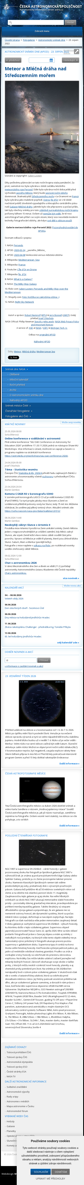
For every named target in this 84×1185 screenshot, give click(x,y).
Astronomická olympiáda (20, 1061)
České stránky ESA (16, 1071)
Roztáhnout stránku (69, 51)
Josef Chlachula (46, 318)
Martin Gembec (12, 489)
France (22, 264)
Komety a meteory (16, 1145)
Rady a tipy (12, 1096)
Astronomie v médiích (18, 1101)
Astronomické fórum (17, 1111)
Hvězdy (10, 1121)
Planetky (11, 1131)
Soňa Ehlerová (12, 434)
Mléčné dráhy (25, 206)
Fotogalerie (29, 40)
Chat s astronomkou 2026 (21, 562)
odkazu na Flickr (42, 545)
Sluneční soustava (16, 1140)
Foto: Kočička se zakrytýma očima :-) (40, 297)
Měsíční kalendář (19, 379)
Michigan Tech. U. (59, 328)
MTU (44, 315)
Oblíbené (14, 374)
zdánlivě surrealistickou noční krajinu (58, 210)
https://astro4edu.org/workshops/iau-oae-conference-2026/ (36, 455)
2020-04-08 (19, 255)
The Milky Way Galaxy (25, 283)
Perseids (18, 245)
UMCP (66, 315)
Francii (75, 196)
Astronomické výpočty (18, 1091)
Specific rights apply (44, 321)
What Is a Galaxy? (23, 279)
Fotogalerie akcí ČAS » (18, 416)
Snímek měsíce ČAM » (18, 405)
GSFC (45, 328)
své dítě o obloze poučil (59, 220)
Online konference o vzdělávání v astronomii (32, 438)
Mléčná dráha (29, 351)
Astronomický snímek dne (51, 40)
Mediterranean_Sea (28, 259)
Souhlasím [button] (41, 1171)
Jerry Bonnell (56, 315)
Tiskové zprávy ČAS (17, 1057)
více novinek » (71, 578)
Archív (13, 389)
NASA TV (11, 1076)
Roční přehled (17, 384)
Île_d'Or (22, 274)
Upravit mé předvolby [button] (50, 1178)
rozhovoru (47, 476)
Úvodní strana (12, 40)
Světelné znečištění (17, 1086)
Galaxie (14, 206)
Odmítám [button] (61, 1171)
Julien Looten (35, 175)
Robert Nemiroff (33, 315)
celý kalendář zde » (68, 642)
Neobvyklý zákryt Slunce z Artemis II (27, 524)
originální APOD (47, 334)
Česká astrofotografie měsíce (25, 773)
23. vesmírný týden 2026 (20, 676)
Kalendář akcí (14, 587)
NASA (38, 328)
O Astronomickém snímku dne (26, 395)
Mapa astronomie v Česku (20, 1106)
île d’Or (54, 199)
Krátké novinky (15, 424)
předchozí (14, 60)
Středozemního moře (43, 196)
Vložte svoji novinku (71, 422)
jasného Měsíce (24, 192)
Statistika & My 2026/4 (30, 473)
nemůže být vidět (52, 213)
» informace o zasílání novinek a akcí (24, 666)
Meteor (17, 351)
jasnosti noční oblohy (57, 192)
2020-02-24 (19, 250)
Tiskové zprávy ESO (17, 1066)
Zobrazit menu (42, 31)
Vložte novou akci (72, 585)
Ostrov (46, 199)
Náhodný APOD (42, 341)
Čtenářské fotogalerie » (18, 411)
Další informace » (70, 763)
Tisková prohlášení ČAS (19, 1052)
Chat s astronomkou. (16, 573)
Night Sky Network (24, 301)
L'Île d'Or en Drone (27, 269)
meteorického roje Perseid (19, 189)
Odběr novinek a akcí (19, 652)
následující (69, 60)
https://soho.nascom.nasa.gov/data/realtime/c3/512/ (32, 511)
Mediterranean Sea (46, 351)
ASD (31, 328)
